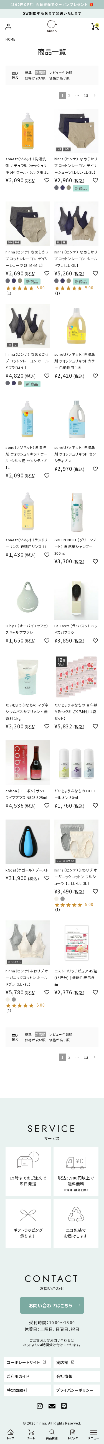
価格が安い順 (35, 78)
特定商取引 (17, 1390)
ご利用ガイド (18, 1376)
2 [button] (69, 95)
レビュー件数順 (61, 72)
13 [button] (86, 95)
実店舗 (65, 1362)
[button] (94, 96)
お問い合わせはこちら (51, 1305)
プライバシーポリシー (75, 1390)
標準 (28, 72)
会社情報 (64, 1376)
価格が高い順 (59, 78)
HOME (11, 39)
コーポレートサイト (26, 1362)
